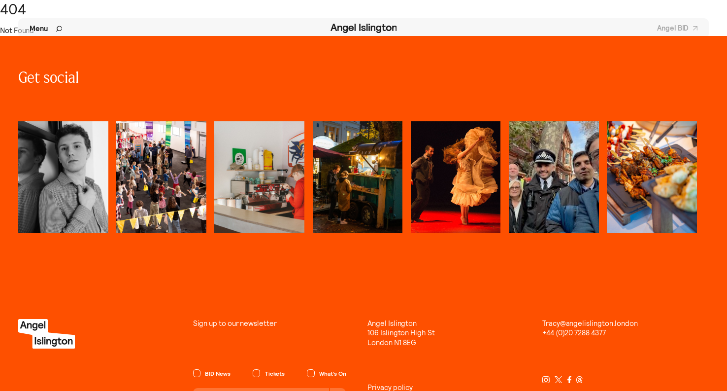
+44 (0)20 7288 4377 (574, 332)
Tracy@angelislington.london (590, 323)
